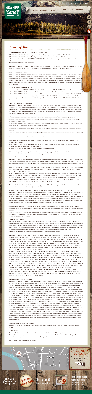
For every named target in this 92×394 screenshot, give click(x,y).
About (71, 10)
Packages (43, 10)
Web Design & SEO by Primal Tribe (30, 391)
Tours (63, 10)
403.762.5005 (43, 382)
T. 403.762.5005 (75, 3)
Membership (54, 10)
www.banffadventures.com (80, 382)
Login (40, 391)
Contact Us (80, 10)
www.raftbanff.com (77, 384)
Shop (33, 13)
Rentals (34, 10)
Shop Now (68, 391)
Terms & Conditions (18, 391)
